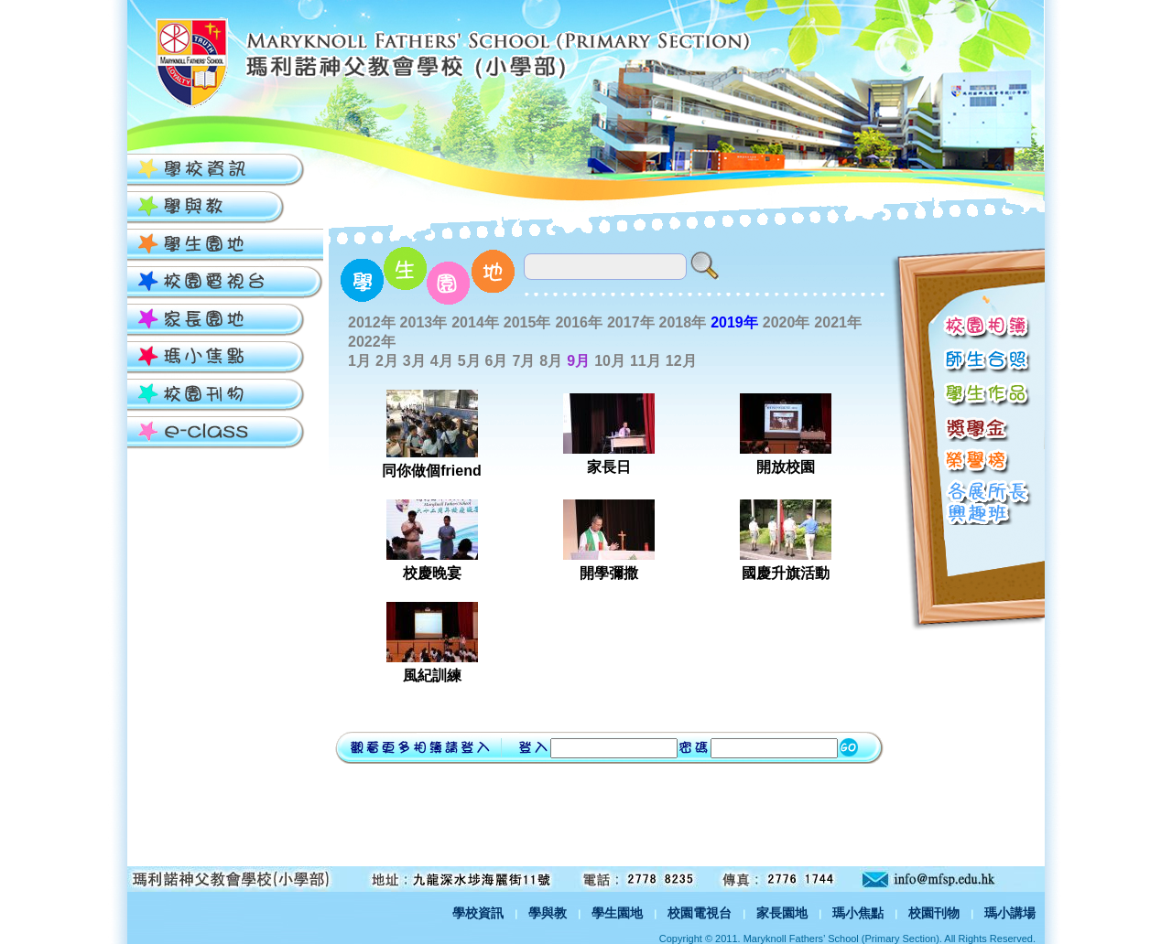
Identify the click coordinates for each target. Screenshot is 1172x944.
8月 (550, 361)
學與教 (547, 913)
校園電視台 (699, 913)
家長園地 (782, 913)
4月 (441, 361)
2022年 (372, 341)
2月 (386, 361)
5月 (469, 361)
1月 (359, 361)
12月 (681, 361)
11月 (645, 361)
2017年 (631, 322)
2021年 (838, 322)
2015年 (527, 322)
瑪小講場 (1010, 913)
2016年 (578, 322)
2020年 (786, 322)
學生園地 (617, 913)
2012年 (372, 322)
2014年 (475, 322)
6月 (496, 361)
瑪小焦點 (858, 913)
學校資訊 (478, 913)
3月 (414, 361)
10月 (609, 361)
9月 (578, 361)
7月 (523, 361)
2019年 (734, 322)
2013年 (424, 322)
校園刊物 (934, 913)
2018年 (683, 322)
